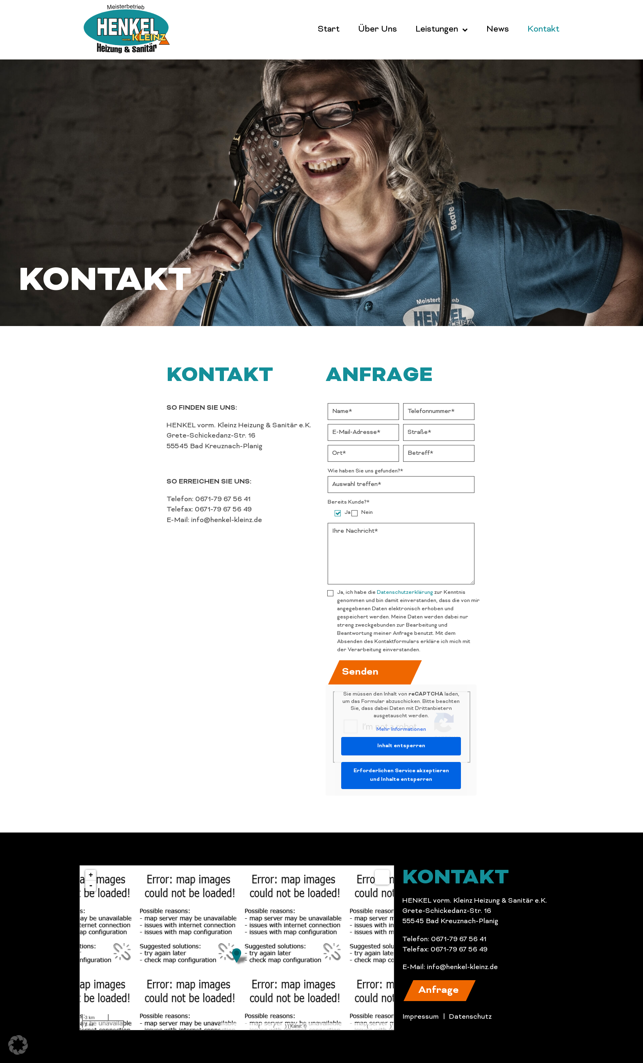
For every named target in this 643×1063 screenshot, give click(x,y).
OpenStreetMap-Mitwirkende (336, 1026)
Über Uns (377, 29)
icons (279, 1026)
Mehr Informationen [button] (401, 729)
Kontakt (543, 29)
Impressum (420, 1017)
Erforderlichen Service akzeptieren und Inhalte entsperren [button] (401, 775)
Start (329, 29)
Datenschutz (470, 1017)
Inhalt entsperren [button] (401, 746)
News (497, 29)
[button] (440, 990)
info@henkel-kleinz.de (462, 967)
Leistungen (436, 29)
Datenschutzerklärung (405, 592)
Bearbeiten (379, 1026)
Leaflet (266, 1026)
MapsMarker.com (239, 1026)
